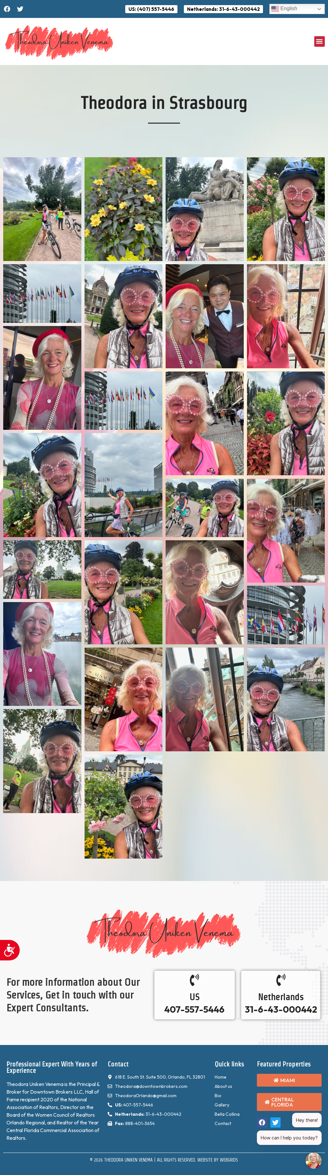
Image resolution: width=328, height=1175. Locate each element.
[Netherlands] (281, 980)
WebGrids (229, 1160)
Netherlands (281, 997)
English (284, 9)
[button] (319, 41)
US (195, 997)
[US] (194, 980)
